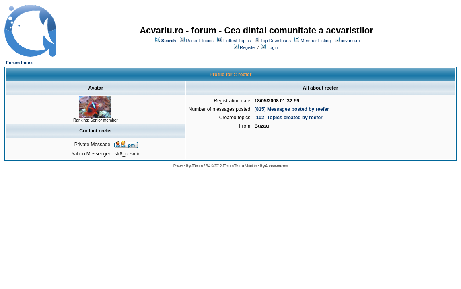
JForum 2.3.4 (200, 166)
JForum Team (232, 166)
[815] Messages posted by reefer (292, 109)
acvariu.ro (350, 40)
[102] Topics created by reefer (289, 117)
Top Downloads (276, 40)
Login (272, 47)
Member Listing (315, 40)
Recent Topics (200, 40)
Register (248, 47)
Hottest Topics (237, 40)
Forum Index (19, 62)
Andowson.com (276, 166)
